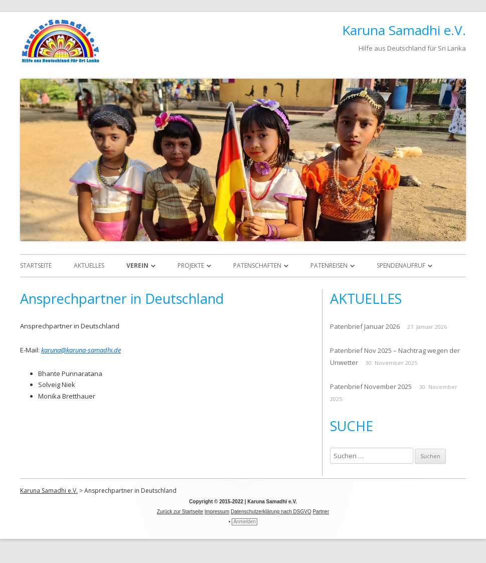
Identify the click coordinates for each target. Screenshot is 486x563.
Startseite (36, 265)
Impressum (217, 511)
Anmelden (244, 521)
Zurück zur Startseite (180, 511)
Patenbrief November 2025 (371, 386)
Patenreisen (329, 265)
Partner (320, 511)
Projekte (191, 265)
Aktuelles (89, 265)
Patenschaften (257, 265)
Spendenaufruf (401, 265)
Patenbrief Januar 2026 (365, 326)
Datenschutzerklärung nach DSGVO (271, 511)
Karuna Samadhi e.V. (404, 30)
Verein (137, 265)
